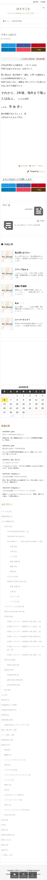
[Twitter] (8, 45)
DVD (4, 830)
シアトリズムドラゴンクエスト (17, 775)
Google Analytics (8, 710)
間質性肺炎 (6, 516)
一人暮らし (6, 855)
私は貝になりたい (22, 253)
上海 (13, 551)
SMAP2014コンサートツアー (16, 725)
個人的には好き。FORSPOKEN (13, 448)
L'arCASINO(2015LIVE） (18, 531)
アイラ (42, 171)
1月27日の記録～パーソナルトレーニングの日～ (19, 491)
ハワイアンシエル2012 (14, 606)
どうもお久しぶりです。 (11, 462)
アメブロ (6, 511)
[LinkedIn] (8, 50)
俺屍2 (7, 755)
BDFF (7, 785)
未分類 (5, 715)
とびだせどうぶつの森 (14, 795)
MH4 (7, 750)
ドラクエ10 (10, 770)
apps (4, 850)
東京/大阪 (15, 561)
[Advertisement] (23, 140)
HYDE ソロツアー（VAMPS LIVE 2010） (24, 655)
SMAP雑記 (18, 21)
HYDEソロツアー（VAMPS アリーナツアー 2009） (25, 648)
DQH (7, 765)
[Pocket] (23, 50)
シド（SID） (7, 735)
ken (7, 690)
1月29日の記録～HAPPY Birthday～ (15, 477)
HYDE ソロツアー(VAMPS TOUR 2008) (24, 636)
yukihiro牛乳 (13, 675)
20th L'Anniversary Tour (14, 611)
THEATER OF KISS (16, 536)
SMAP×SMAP (7, 835)
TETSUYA (9, 660)
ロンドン (14, 596)
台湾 (13, 546)
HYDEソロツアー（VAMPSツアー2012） (24, 626)
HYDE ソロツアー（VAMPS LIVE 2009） (24, 641)
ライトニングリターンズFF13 (16, 810)
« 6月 (12, 416)
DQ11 (7, 805)
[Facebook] (23, 45)
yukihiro (8, 670)
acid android (13, 685)
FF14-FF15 (9, 815)
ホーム (7, 21)
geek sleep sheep (15, 680)
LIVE (8, 526)
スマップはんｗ (21, 269)
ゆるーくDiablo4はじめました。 (13, 434)
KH (6, 790)
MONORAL (7, 740)
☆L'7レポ (12, 576)
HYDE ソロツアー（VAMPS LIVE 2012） (24, 621)
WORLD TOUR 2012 (16, 581)
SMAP (34, 166)
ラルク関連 (7, 521)
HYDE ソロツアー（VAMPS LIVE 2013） (24, 631)
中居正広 (40, 166)
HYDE (8, 616)
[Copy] (38, 50)
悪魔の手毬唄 (20, 286)
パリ (13, 556)
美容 (4, 845)
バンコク (14, 601)
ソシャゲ (8, 780)
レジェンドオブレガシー (14, 760)
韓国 (13, 566)
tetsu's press (13, 665)
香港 (13, 571)
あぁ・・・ (20, 303)
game (5, 745)
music (4, 820)
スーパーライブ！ (22, 320)
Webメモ (6, 840)
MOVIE (5, 700)
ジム (4, 695)
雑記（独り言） (9, 730)
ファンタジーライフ (13, 800)
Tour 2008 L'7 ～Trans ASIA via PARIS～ (24, 541)
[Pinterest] (38, 45)
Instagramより (9, 705)
